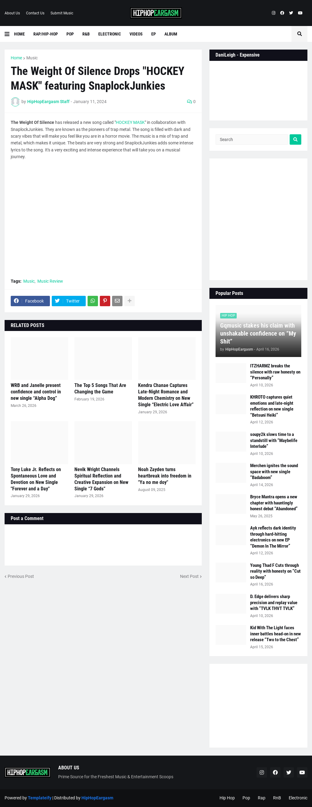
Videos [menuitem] (136, 34)
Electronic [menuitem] (109, 34)
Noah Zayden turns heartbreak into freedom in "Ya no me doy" (164, 476)
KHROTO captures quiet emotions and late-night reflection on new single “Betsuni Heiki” (271, 406)
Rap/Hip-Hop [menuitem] (45, 34)
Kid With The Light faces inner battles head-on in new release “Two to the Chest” (275, 633)
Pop (246, 797)
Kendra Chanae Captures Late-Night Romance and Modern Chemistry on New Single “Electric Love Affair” (166, 394)
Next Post (189, 576)
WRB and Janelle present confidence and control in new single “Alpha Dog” (36, 391)
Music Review (50, 281)
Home (16, 58)
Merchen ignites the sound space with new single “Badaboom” (274, 471)
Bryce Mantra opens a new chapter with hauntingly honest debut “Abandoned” (274, 502)
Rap (261, 797)
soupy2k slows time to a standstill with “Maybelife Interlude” (273, 440)
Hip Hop (227, 797)
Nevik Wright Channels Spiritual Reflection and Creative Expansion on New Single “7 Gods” (101, 479)
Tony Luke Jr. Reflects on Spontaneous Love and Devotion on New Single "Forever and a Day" (36, 479)
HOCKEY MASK (130, 122)
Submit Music (62, 13)
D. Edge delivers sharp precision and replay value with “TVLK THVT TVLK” (273, 602)
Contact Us (35, 13)
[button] (9, 34)
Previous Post (21, 576)
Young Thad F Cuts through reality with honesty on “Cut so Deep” (275, 571)
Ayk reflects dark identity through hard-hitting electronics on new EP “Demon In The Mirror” (273, 537)
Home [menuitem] (19, 34)
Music (32, 58)
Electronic (298, 797)
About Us (12, 13)
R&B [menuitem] (86, 34)
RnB (277, 797)
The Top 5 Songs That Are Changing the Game (100, 388)
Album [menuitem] (170, 34)
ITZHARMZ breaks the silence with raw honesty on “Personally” (275, 372)
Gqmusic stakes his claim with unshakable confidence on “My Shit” (258, 333)
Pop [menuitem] (70, 34)
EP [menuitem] (153, 34)
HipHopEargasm (97, 797)
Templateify (39, 797)
